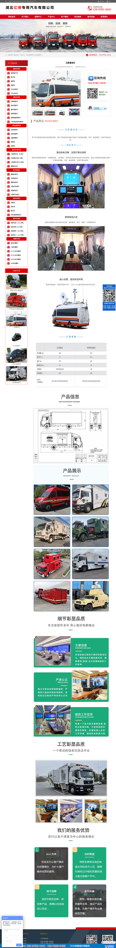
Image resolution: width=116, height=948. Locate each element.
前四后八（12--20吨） (18, 235)
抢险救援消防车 (16, 117)
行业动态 (23, 938)
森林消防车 (14, 109)
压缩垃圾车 (14, 178)
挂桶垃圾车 (14, 190)
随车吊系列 (16, 218)
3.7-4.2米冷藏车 (16, 251)
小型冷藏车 (14, 247)
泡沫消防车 (14, 105)
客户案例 (64, 17)
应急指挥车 (38, 55)
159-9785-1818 (46, 941)
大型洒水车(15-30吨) (17, 162)
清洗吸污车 (14, 73)
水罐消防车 (14, 101)
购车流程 (91, 17)
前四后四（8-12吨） (17, 227)
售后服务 (77, 17)
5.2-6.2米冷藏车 (16, 255)
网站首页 (11, 17)
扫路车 (13, 202)
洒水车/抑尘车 (16, 150)
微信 (109, 1)
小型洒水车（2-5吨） (17, 154)
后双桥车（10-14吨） (17, 231)
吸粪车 (13, 81)
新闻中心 (38, 17)
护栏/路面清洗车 (16, 215)
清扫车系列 (16, 198)
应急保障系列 (30, 55)
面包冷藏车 (14, 243)
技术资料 (23, 941)
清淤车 (13, 85)
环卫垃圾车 (16, 170)
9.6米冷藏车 (14, 263)
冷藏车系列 (16, 239)
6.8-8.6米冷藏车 (16, 259)
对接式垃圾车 (15, 186)
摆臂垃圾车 (14, 182)
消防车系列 (16, 97)
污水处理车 (14, 89)
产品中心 (51, 17)
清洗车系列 (16, 69)
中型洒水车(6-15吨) (17, 158)
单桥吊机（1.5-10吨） (18, 223)
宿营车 (13, 142)
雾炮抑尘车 (14, 166)
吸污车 (13, 77)
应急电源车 (14, 134)
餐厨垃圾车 (14, 174)
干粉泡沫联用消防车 (17, 121)
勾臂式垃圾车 (15, 194)
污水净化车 (14, 93)
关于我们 (25, 17)
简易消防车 (14, 113)
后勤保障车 (14, 138)
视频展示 (23, 943)
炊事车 (13, 146)
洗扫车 (13, 206)
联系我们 (102, 1)
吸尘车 (13, 210)
